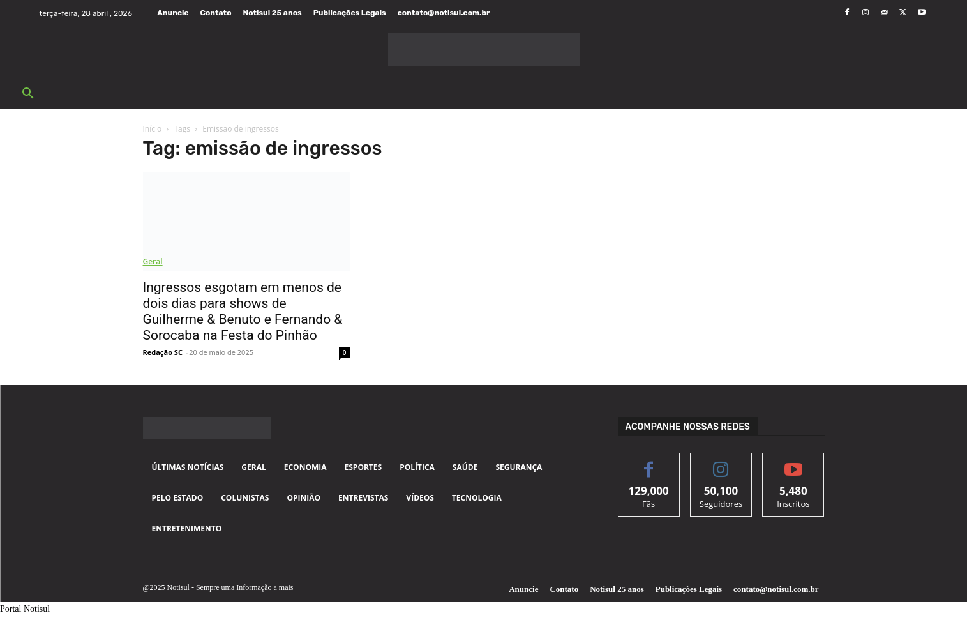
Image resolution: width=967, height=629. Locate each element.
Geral (153, 261)
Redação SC (163, 352)
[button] (28, 94)
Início (152, 128)
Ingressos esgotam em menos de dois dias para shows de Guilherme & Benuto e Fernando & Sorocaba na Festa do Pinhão (243, 311)
